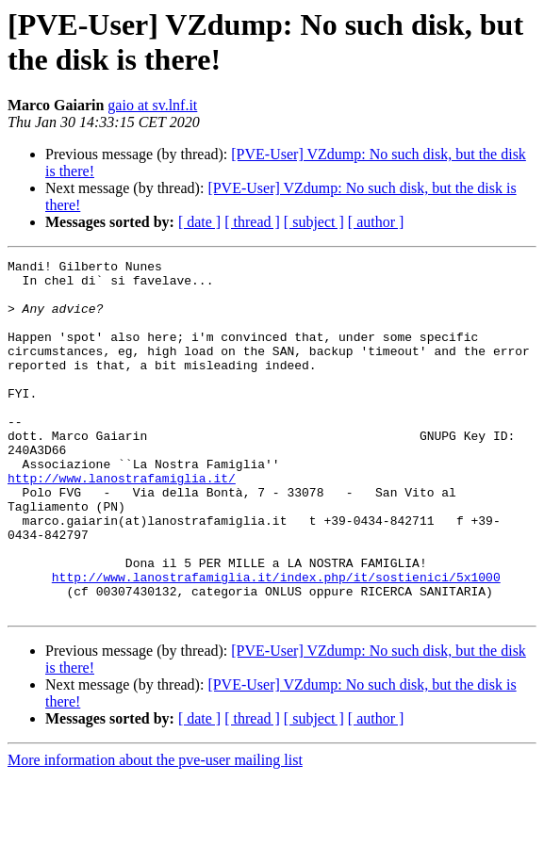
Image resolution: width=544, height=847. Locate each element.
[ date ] (199, 222)
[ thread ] (252, 222)
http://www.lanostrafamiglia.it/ (122, 522)
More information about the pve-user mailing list (155, 831)
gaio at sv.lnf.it (152, 105)
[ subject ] (314, 222)
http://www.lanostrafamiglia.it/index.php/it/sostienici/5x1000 (276, 641)
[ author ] (376, 222)
